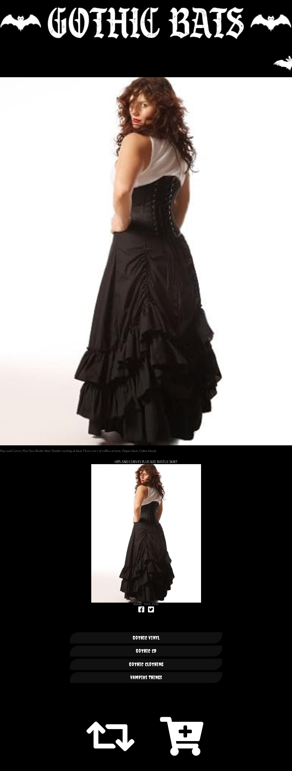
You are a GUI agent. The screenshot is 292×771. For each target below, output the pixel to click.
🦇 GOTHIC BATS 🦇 (146, 23)
